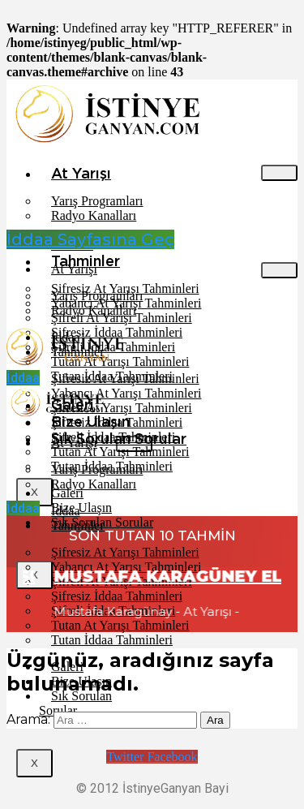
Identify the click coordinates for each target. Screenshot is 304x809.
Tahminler (78, 525)
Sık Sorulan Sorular (75, 703)
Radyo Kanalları (93, 215)
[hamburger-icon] (279, 173)
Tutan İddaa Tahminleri (112, 640)
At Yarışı (81, 173)
